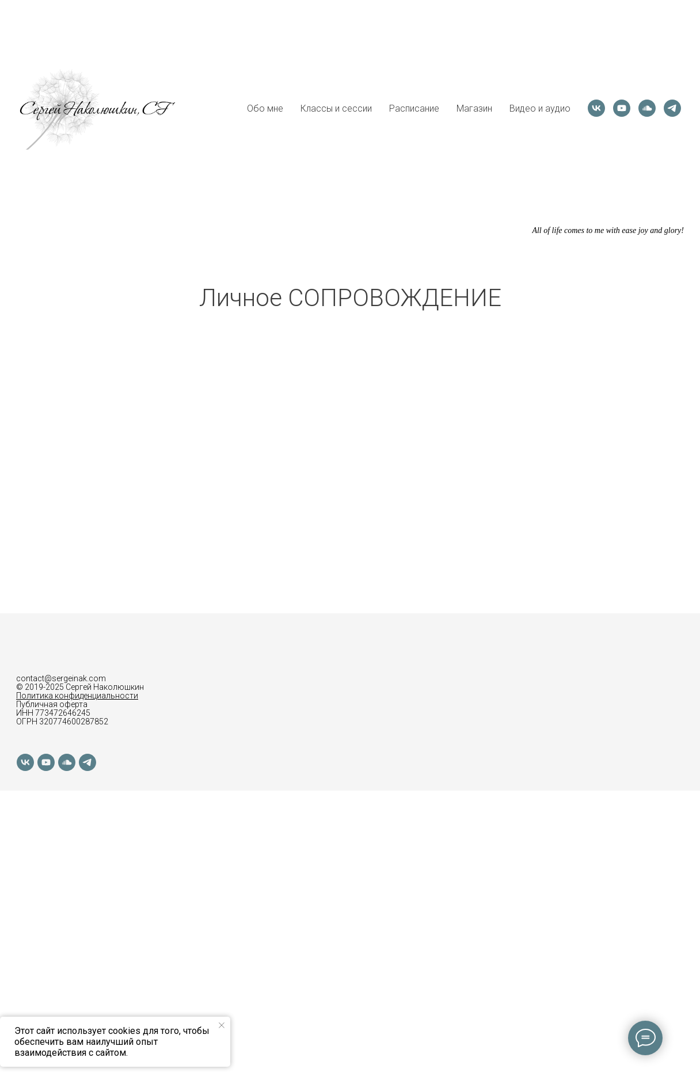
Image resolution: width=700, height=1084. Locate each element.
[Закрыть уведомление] (221, 1025)
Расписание (414, 108)
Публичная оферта (52, 704)
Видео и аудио (539, 108)
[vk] (596, 108)
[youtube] (621, 108)
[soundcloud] (647, 108)
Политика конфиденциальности (77, 695)
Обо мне (265, 108)
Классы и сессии (336, 108)
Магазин (474, 108)
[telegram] (672, 108)
